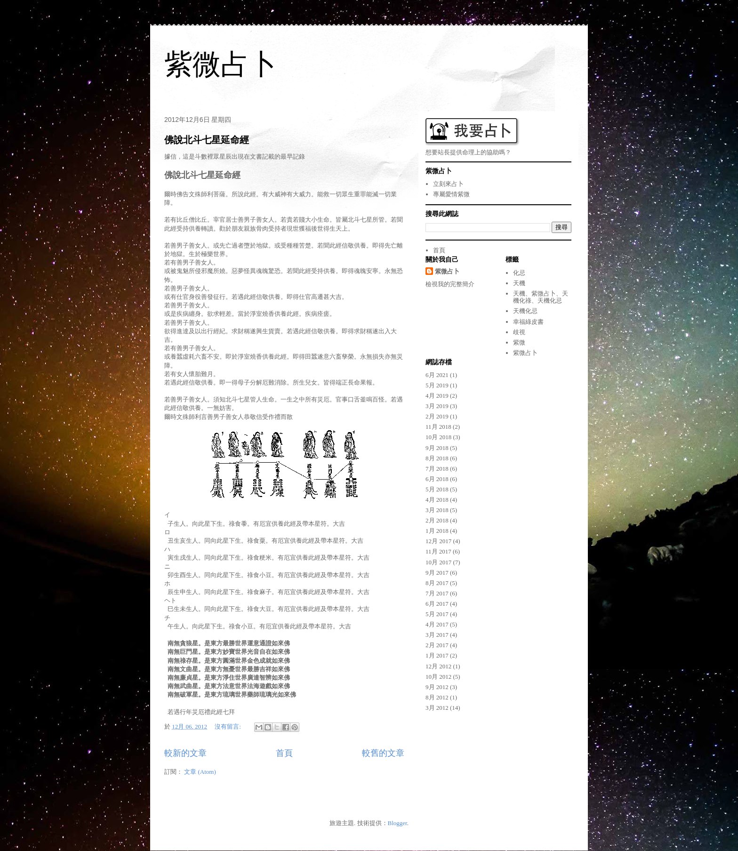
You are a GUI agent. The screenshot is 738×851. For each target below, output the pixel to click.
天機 (519, 283)
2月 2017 (437, 645)
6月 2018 (437, 478)
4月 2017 (437, 624)
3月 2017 (437, 634)
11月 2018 (438, 426)
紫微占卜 (220, 64)
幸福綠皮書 (528, 321)
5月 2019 (437, 385)
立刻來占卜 (448, 183)
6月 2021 (437, 374)
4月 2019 (437, 395)
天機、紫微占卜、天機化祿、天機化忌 (540, 297)
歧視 (519, 332)
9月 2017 (437, 572)
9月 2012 (437, 686)
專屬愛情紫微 (451, 194)
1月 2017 (437, 655)
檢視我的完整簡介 (449, 284)
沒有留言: (228, 726)
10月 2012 (438, 676)
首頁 (284, 753)
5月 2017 (437, 614)
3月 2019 (437, 405)
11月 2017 (438, 551)
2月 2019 (437, 416)
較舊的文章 (383, 753)
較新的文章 (185, 753)
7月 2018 (437, 468)
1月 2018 (437, 530)
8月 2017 (437, 582)
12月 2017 (438, 541)
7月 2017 (437, 593)
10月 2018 (438, 437)
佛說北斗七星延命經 (206, 140)
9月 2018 (437, 447)
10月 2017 (438, 562)
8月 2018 (437, 458)
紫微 (519, 342)
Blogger (397, 823)
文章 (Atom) (200, 771)
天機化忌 (525, 310)
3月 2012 (437, 707)
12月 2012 (438, 666)
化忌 (519, 272)
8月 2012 (437, 697)
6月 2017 (437, 603)
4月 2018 (437, 499)
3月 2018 (437, 510)
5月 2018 (437, 489)
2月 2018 (437, 520)
